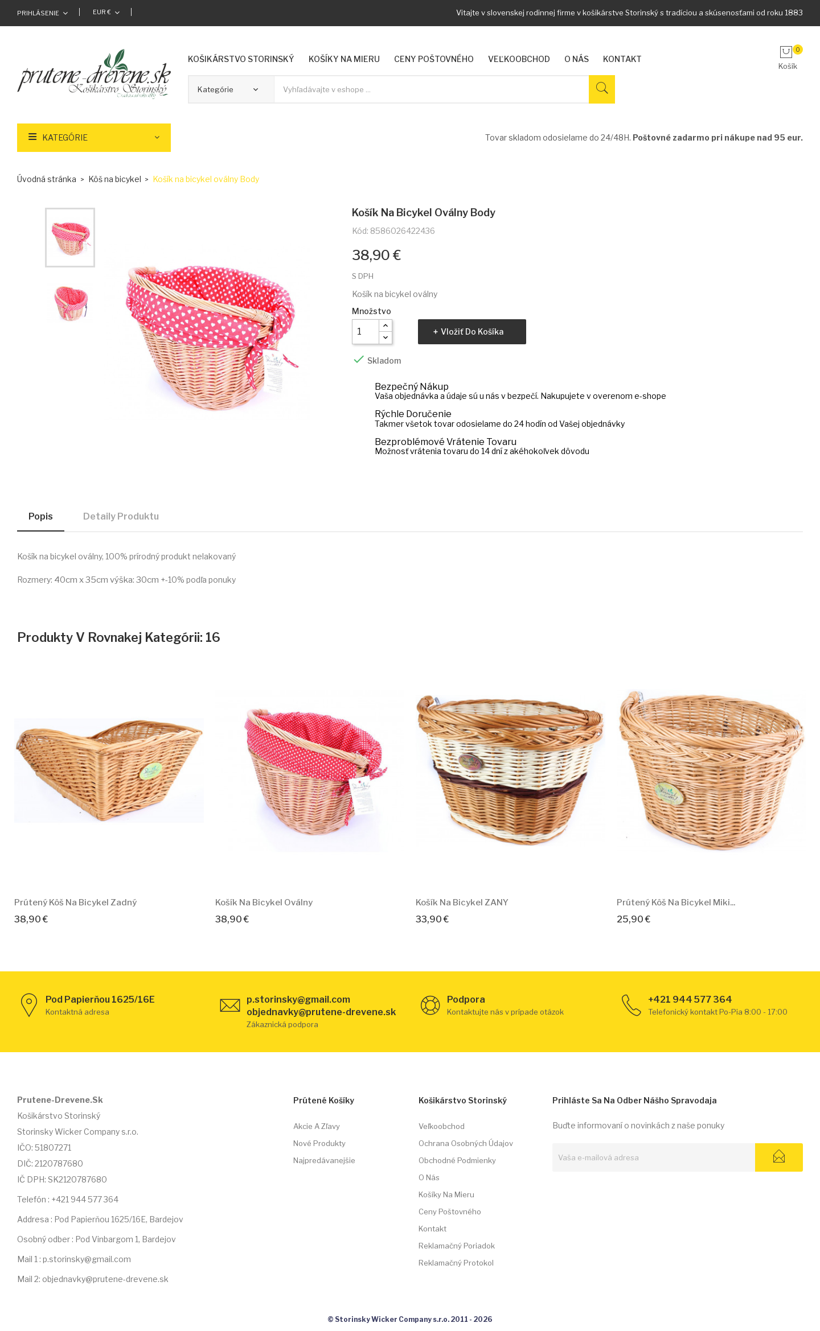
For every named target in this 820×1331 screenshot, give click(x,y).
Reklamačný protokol (456, 1262)
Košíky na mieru (446, 1194)
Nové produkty (319, 1143)
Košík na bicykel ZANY (462, 902)
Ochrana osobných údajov (466, 1143)
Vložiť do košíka (472, 331)
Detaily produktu (121, 516)
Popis (40, 516)
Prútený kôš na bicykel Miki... (676, 902)
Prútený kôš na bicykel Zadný (75, 902)
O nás (429, 1177)
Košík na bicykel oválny (264, 902)
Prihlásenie (38, 13)
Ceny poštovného (450, 1211)
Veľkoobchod (442, 1126)
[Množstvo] (365, 331)
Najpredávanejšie (324, 1160)
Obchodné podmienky (457, 1160)
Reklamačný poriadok (457, 1245)
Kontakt (432, 1228)
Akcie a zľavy (316, 1126)
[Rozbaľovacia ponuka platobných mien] (106, 12)
